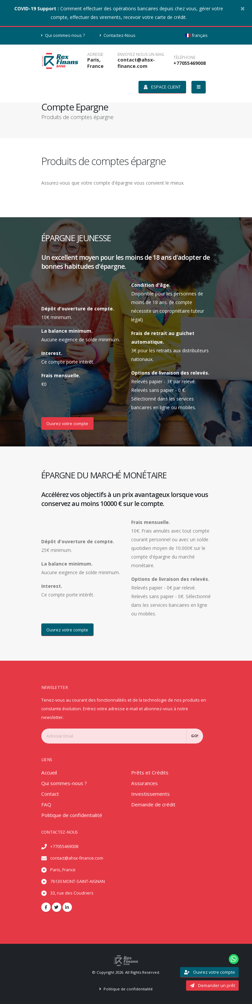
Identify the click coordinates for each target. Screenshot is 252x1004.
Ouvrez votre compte (67, 423)
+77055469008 (189, 63)
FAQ (46, 804)
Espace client (162, 87)
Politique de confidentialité (73, 815)
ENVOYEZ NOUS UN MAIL (141, 54)
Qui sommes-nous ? (63, 35)
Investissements (151, 793)
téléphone (184, 57)
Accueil (49, 772)
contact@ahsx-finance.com (136, 63)
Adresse (95, 54)
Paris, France (95, 63)
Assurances (145, 783)
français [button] (196, 35)
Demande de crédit (154, 804)
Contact (50, 793)
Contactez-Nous (117, 35)
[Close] (243, 8)
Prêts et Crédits (150, 772)
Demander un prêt (212, 985)
